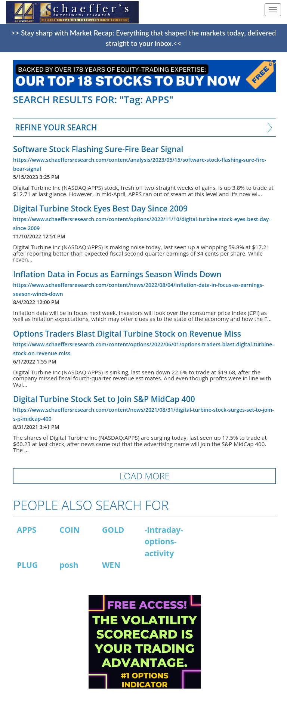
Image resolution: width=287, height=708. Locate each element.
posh (68, 565)
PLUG (27, 565)
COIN (69, 530)
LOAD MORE (144, 476)
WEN (111, 565)
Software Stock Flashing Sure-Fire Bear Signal (98, 149)
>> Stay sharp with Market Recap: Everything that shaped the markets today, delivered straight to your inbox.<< (143, 38)
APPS (26, 530)
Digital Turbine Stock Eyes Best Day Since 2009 (100, 208)
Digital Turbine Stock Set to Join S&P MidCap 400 (104, 399)
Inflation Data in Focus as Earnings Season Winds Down (117, 274)
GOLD (113, 530)
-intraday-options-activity (164, 542)
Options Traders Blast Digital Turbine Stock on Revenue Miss (127, 333)
